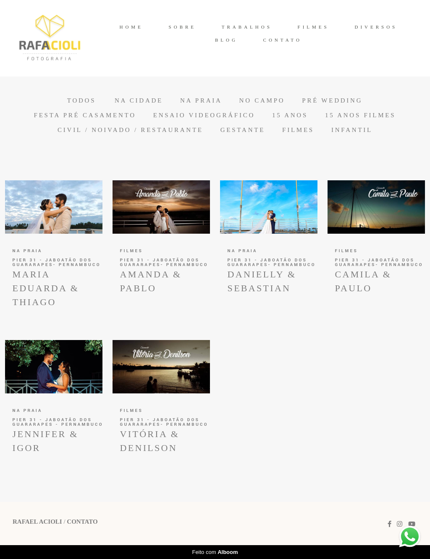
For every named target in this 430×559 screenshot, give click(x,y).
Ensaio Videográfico (204, 115)
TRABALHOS (247, 26)
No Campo (262, 101)
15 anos (290, 115)
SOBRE (182, 26)
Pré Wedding (332, 101)
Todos (81, 101)
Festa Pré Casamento (85, 115)
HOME (131, 26)
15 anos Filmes (360, 115)
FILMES (313, 26)
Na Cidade (139, 101)
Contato (82, 522)
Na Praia (201, 101)
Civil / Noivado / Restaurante (130, 130)
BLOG (226, 39)
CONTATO (282, 39)
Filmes (298, 130)
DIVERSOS (375, 26)
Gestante (242, 130)
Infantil (351, 130)
